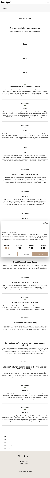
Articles (10, 442)
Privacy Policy (24, 463)
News (9, 448)
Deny (9, 254)
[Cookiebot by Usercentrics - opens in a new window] (42, 223)
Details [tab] (25, 227)
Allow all (41, 254)
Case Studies (11, 445)
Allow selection (25, 254)
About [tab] (41, 227)
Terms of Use (24, 461)
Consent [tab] (8, 227)
